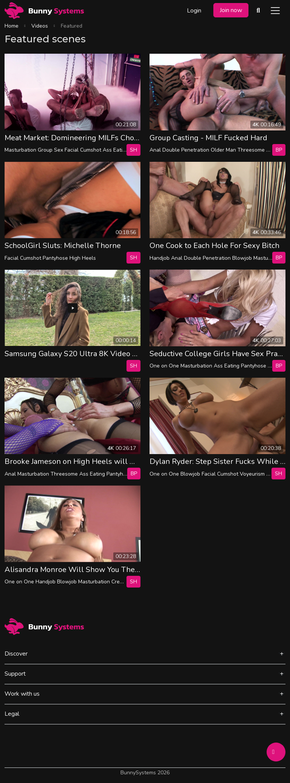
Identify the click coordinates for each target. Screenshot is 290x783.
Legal (12, 714)
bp (279, 149)
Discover (16, 654)
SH (133, 149)
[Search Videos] (258, 10)
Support (15, 674)
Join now (231, 10)
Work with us (22, 694)
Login (194, 10)
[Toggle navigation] (275, 10)
